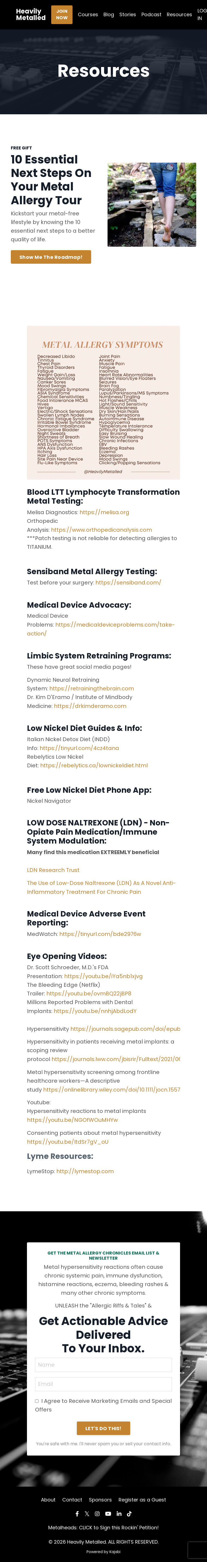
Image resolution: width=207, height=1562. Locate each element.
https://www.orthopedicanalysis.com (102, 530)
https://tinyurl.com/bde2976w (100, 932)
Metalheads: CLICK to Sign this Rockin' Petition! (103, 1523)
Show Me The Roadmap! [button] (50, 257)
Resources (179, 14)
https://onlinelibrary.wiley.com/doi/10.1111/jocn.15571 (112, 1086)
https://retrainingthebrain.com (92, 688)
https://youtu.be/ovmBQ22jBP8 (88, 991)
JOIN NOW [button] (62, 14)
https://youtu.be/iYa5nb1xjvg (103, 974)
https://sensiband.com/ (129, 582)
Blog (109, 14)
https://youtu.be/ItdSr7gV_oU (67, 1138)
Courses (88, 14)
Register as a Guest (142, 1496)
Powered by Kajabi (103, 1548)
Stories (127, 14)
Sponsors (100, 1496)
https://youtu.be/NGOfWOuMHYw (72, 1116)
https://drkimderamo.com (90, 705)
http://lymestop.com (85, 1167)
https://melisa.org (105, 512)
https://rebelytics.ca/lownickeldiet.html (94, 764)
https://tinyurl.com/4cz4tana (79, 747)
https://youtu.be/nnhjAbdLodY (95, 1008)
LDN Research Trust (53, 868)
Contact (72, 1496)
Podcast (151, 14)
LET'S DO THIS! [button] (103, 1424)
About (48, 1496)
